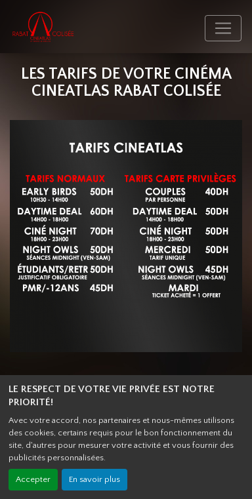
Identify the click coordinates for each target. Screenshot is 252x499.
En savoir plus (94, 479)
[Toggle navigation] (223, 28)
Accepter (33, 479)
